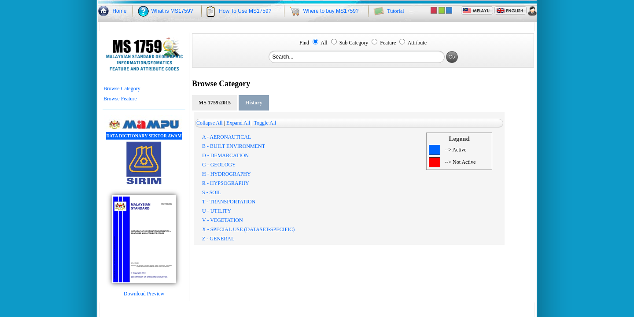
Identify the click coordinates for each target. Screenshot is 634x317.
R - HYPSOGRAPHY (225, 183)
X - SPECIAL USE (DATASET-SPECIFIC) (248, 229)
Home (119, 11)
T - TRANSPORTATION (228, 202)
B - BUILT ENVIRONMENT (233, 146)
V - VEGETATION (222, 220)
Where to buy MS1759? (330, 11)
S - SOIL (211, 192)
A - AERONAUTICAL (226, 137)
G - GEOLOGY (219, 165)
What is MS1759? (172, 11)
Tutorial (395, 11)
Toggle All (265, 123)
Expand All (238, 123)
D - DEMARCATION (225, 155)
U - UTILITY (216, 211)
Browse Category (121, 88)
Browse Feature (120, 99)
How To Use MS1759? (245, 11)
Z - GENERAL (218, 239)
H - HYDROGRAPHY (226, 174)
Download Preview (144, 291)
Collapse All (209, 123)
